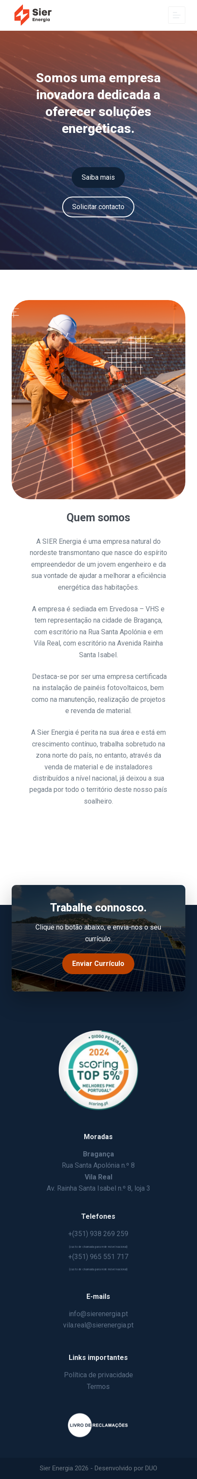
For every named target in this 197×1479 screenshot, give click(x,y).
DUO (151, 1468)
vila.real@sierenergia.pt (98, 1325)
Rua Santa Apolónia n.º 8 (98, 1165)
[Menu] (176, 15)
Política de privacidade (98, 1375)
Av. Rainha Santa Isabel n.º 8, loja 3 (98, 1188)
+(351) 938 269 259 (98, 1234)
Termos (98, 1386)
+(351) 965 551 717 (98, 1257)
